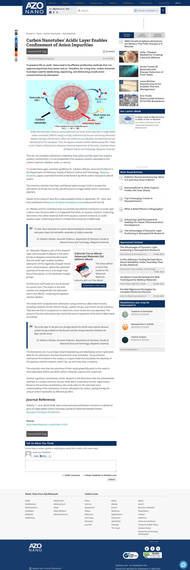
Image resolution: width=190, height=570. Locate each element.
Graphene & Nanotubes (142, 307)
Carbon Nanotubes (52, 33)
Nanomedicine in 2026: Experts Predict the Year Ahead (143, 188)
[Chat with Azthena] (183, 565)
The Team (115, 528)
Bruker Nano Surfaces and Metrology (140, 266)
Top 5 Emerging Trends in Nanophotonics (136, 199)
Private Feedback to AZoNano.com (101, 475)
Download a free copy (94, 285)
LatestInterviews (142, 35)
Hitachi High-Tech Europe (135, 281)
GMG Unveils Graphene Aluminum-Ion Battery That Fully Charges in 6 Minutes (144, 42)
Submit (111, 479)
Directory (89, 521)
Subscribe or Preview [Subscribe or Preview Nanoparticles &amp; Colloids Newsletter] (140, 323)
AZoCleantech (31, 507)
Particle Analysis (138, 333)
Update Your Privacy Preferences (45, 566)
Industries (115, 518)
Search (141, 504)
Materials (115, 511)
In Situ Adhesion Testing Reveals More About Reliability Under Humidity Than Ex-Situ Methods (142, 260)
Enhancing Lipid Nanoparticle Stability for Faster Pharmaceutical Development (144, 220)
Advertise (142, 518)
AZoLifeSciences (61, 514)
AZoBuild (29, 514)
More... (161, 3)
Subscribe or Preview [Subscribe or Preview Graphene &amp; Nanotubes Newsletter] (140, 310)
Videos (88, 511)
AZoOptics (29, 511)
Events (114, 507)
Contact (141, 514)
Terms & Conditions (147, 521)
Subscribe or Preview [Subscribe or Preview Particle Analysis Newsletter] (140, 336)
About (140, 500)
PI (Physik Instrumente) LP (135, 292)
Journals (88, 524)
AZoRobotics (30, 504)
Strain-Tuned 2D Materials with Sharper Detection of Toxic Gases (152, 68)
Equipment (89, 507)
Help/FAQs (116, 521)
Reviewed (110, 51)
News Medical (60, 511)
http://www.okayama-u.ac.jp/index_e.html (47, 424)
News (39, 33)
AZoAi (56, 507)
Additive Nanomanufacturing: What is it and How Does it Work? (144, 177)
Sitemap (115, 524)
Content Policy (144, 528)
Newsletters (143, 511)
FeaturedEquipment (157, 35)
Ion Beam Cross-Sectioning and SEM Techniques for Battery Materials (137, 275)
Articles (88, 504)
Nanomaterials (69, 33)
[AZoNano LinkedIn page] (50, 12)
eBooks (114, 504)
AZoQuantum (59, 504)
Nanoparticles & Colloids (142, 320)
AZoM (27, 500)
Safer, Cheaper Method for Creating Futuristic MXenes (151, 54)
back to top (154, 541)
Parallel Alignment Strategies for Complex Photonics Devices (141, 287)
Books (114, 500)
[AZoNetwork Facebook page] (54, 12)
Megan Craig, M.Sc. (46, 58)
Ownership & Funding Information (148, 532)
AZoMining (30, 518)
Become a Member (146, 507)
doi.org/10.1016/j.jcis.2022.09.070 (42, 412)
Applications (116, 514)
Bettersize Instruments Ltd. (136, 252)
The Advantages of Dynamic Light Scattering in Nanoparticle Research (142, 230)
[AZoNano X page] (57, 12)
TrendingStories (126, 35)
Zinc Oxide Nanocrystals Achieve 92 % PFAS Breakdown (152, 97)
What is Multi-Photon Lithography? (141, 208)
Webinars (89, 514)
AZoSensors (59, 500)
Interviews (89, 518)
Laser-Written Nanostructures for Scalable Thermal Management (149, 84)
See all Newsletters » (129, 345)
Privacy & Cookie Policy (148, 524)
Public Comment (72, 475)
